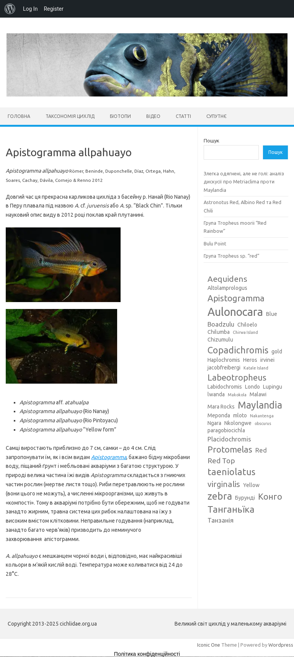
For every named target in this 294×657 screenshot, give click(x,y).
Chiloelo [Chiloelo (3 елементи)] (247, 325)
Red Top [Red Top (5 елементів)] (221, 460)
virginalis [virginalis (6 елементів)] (223, 484)
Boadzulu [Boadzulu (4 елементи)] (220, 324)
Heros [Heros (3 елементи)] (250, 360)
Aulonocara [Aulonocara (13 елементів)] (235, 312)
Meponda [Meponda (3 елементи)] (218, 415)
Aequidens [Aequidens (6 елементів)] (227, 278)
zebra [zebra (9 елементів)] (219, 496)
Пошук (211, 140)
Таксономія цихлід (70, 116)
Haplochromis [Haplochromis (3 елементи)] (223, 360)
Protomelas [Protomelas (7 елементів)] (229, 449)
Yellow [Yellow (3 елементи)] (251, 485)
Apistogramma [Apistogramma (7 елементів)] (236, 298)
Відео (153, 116)
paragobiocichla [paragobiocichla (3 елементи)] (226, 430)
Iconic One (208, 644)
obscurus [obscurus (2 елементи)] (263, 423)
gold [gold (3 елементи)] (276, 351)
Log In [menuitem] (30, 9)
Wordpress (280, 644)
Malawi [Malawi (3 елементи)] (258, 394)
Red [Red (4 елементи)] (261, 450)
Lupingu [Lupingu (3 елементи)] (272, 387)
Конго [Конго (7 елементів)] (270, 496)
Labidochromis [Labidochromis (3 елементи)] (224, 387)
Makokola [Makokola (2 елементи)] (237, 394)
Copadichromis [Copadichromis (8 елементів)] (237, 350)
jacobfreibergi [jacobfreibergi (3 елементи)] (223, 367)
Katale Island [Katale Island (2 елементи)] (255, 368)
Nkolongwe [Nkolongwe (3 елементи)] (238, 423)
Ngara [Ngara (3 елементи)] (214, 423)
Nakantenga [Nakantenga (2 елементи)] (262, 415)
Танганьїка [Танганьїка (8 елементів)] (231, 509)
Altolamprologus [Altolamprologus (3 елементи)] (227, 288)
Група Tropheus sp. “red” (232, 255)
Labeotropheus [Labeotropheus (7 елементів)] (236, 377)
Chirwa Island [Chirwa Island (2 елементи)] (245, 332)
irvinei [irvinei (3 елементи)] (267, 360)
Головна (19, 116)
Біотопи (120, 116)
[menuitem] (10, 9)
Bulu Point (215, 243)
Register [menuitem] (53, 9)
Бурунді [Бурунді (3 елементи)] (245, 498)
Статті (183, 116)
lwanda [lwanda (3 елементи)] (216, 394)
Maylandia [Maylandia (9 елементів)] (260, 405)
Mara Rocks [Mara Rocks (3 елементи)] (221, 407)
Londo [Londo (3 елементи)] (252, 387)
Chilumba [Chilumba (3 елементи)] (218, 332)
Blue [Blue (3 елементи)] (271, 314)
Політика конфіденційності (147, 654)
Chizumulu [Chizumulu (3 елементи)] (220, 340)
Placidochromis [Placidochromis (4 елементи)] (229, 439)
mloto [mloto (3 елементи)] (240, 415)
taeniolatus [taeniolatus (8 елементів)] (231, 472)
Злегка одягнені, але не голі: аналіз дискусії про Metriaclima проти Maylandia (244, 182)
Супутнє (216, 116)
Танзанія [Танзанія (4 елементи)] (220, 520)
